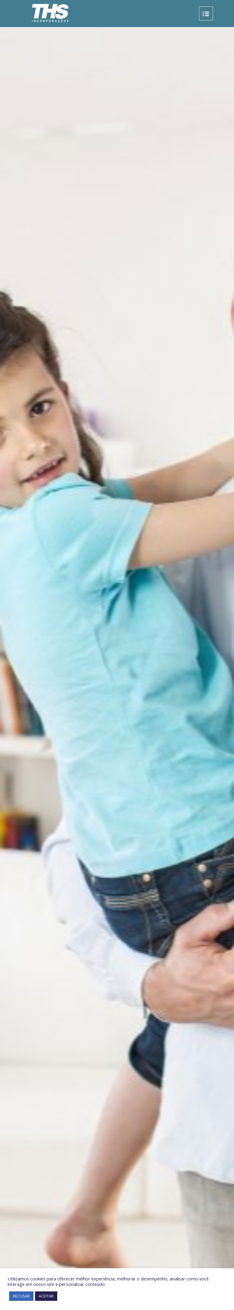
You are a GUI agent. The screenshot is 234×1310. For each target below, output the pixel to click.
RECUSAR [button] (21, 1296)
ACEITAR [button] (46, 1296)
